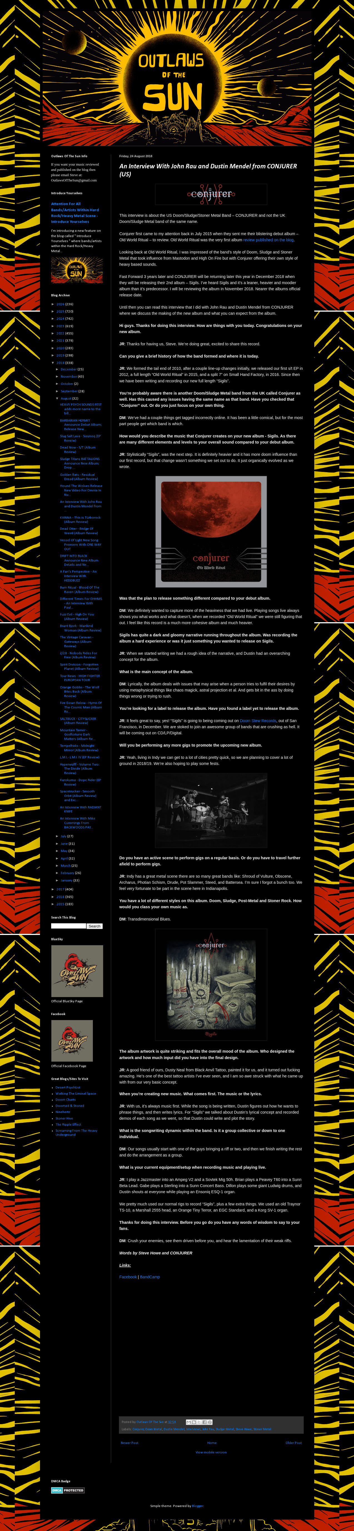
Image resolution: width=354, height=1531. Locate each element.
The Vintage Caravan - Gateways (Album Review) (76, 642)
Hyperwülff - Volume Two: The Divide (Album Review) (79, 769)
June (65, 844)
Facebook (128, 1277)
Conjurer (138, 1429)
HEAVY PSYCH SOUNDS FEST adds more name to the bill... (81, 409)
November (69, 376)
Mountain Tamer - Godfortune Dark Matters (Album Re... (77, 734)
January (67, 880)
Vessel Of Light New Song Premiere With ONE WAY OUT (80, 544)
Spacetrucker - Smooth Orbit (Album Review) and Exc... (78, 796)
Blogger (197, 1506)
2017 (61, 889)
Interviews (193, 1429)
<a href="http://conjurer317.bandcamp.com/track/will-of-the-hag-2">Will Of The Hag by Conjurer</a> (168, 1347)
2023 (61, 326)
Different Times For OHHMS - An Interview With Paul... (81, 603)
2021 (61, 341)
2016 (61, 897)
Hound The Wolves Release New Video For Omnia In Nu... (81, 490)
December (69, 369)
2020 (61, 348)
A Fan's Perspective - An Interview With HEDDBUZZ (78, 576)
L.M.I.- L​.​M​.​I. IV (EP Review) (79, 757)
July (64, 836)
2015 (61, 904)
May (64, 851)
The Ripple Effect (68, 1124)
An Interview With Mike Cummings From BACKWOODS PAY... (77, 823)
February (68, 873)
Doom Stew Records (258, 720)
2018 (61, 363)
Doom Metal (153, 1429)
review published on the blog (268, 240)
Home (212, 1443)
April (65, 858)
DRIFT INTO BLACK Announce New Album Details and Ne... (79, 560)
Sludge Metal (225, 1429)
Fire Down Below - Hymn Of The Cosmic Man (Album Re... (81, 707)
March (66, 866)
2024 (61, 319)
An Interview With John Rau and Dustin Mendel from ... (81, 506)
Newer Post (129, 1443)
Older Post (294, 1443)
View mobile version (211, 1452)
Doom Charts (66, 1100)
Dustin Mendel (174, 1429)
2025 (61, 311)
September (69, 391)
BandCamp (150, 1277)
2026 (61, 304)
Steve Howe (244, 1429)
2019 (61, 355)
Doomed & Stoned (70, 1106)
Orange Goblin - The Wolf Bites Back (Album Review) (79, 692)
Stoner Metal (262, 1429)
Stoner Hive (64, 1118)
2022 (61, 333)
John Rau (208, 1429)
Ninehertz (63, 1112)
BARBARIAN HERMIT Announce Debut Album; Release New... (81, 425)
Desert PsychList (68, 1087)
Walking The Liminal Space (76, 1094)
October (67, 384)
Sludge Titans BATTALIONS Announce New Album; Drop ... (79, 463)
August (66, 398)
